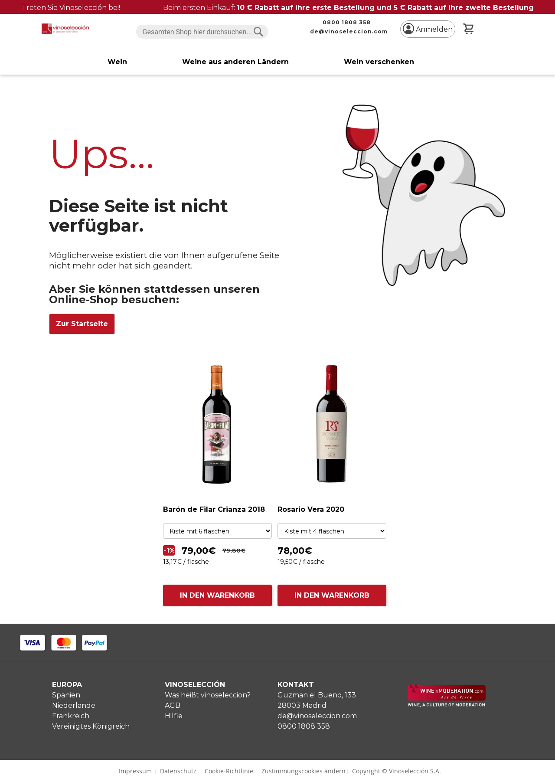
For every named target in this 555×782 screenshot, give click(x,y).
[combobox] (202, 32)
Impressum (135, 771)
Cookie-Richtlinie (229, 771)
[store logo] (65, 28)
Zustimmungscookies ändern (303, 771)
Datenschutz (178, 771)
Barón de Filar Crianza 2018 (214, 509)
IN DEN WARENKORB (217, 595)
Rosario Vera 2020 (311, 509)
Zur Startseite (82, 324)
